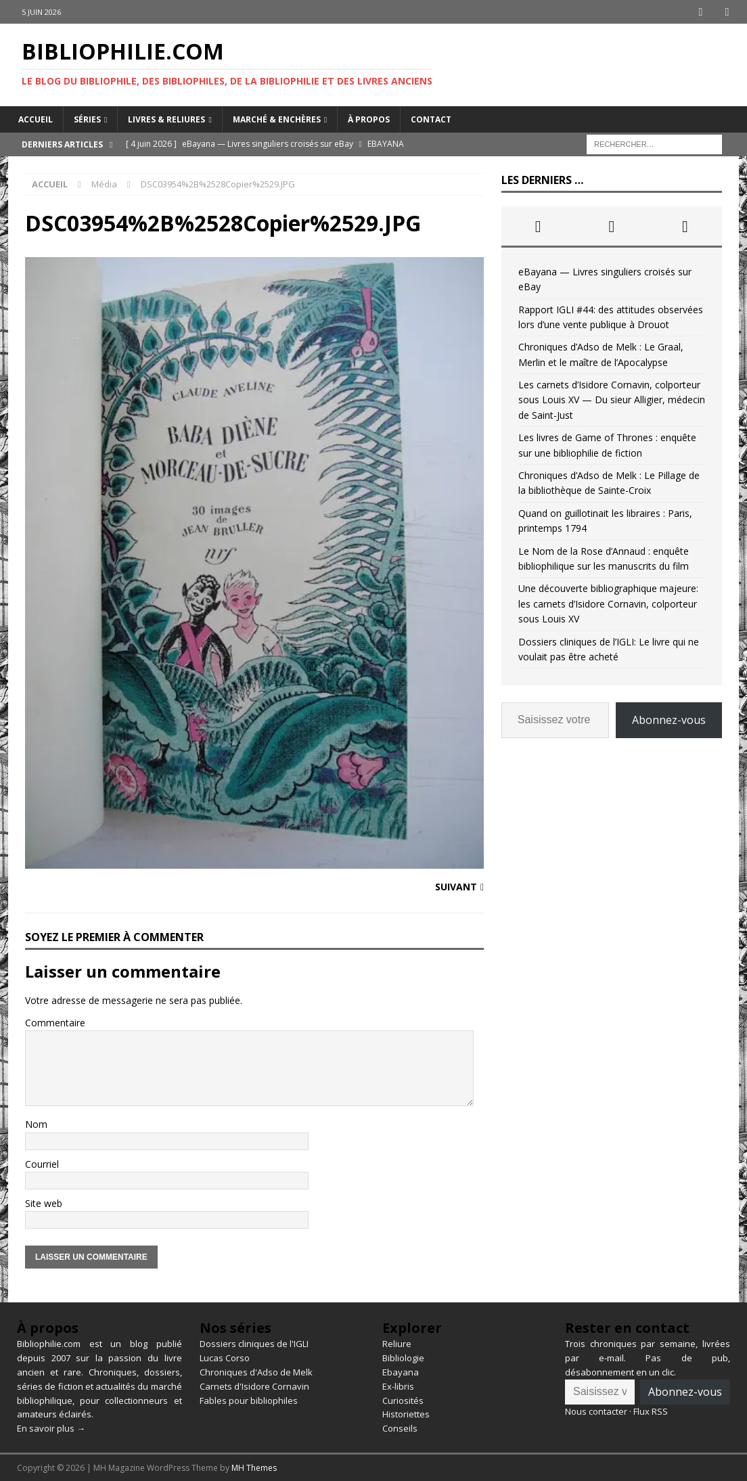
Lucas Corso (225, 1358)
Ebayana (400, 1372)
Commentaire (55, 1022)
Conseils (399, 1428)
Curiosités (403, 1400)
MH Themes (254, 1468)
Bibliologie (403, 1358)
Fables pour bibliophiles (249, 1400)
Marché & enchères (277, 118)
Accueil (35, 118)
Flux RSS (650, 1411)
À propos (369, 118)
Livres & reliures (166, 118)
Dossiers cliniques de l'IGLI (254, 1344)
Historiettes (406, 1414)
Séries (87, 118)
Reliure (396, 1344)
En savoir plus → (51, 1428)
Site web (43, 1203)
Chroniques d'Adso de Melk (256, 1372)
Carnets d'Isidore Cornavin (254, 1386)
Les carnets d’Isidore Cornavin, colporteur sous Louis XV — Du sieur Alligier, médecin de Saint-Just (611, 399)
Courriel (42, 1163)
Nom (36, 1124)
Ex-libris (398, 1386)
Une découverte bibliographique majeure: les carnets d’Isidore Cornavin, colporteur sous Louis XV (608, 603)
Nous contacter (596, 1411)
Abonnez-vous (669, 719)
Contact (431, 118)
